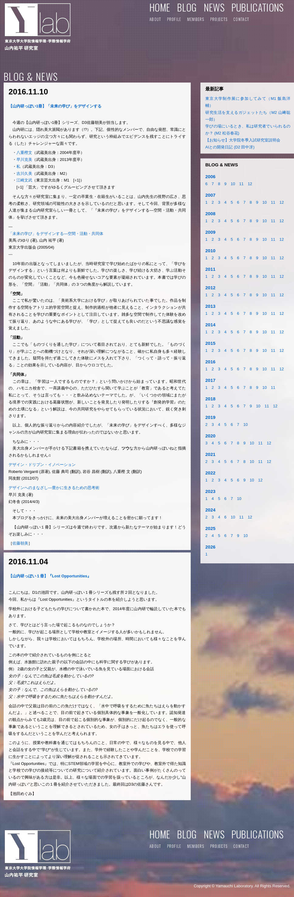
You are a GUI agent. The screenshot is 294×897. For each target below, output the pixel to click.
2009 (210, 232)
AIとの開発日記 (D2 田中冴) (230, 147)
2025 (210, 528)
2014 (210, 324)
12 (250, 184)
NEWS (214, 7)
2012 (210, 287)
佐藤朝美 (20, 543)
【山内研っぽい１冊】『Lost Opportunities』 (50, 576)
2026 (210, 546)
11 (241, 184)
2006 (210, 176)
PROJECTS (218, 19)
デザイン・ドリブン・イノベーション (42, 464)
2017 (210, 380)
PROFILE (174, 19)
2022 (210, 472)
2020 (210, 435)
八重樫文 (24, 152)
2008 (210, 213)
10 (233, 184)
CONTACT (241, 19)
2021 (210, 454)
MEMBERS (195, 19)
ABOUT (155, 19)
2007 (210, 195)
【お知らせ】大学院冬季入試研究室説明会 (242, 140)
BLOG (187, 7)
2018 (210, 398)
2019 (210, 417)
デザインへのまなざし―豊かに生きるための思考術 (54, 487)
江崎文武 (24, 180)
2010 (210, 250)
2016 (210, 361)
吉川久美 (24, 173)
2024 (210, 509)
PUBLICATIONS (257, 7)
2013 (210, 306)
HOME (159, 7)
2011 (210, 269)
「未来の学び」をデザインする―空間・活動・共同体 (56, 233)
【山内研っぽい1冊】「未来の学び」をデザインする (55, 106)
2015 (210, 343)
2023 (210, 491)
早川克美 (24, 159)
